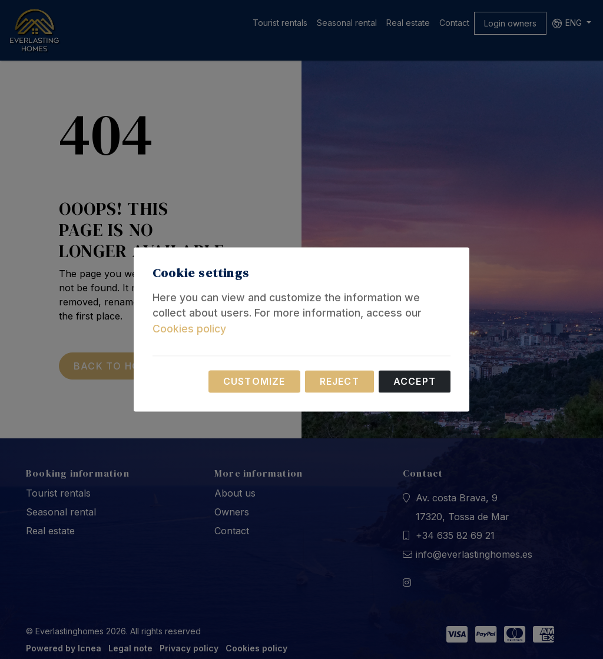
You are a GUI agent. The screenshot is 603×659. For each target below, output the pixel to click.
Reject (339, 382)
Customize (254, 382)
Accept (414, 382)
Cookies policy (189, 328)
